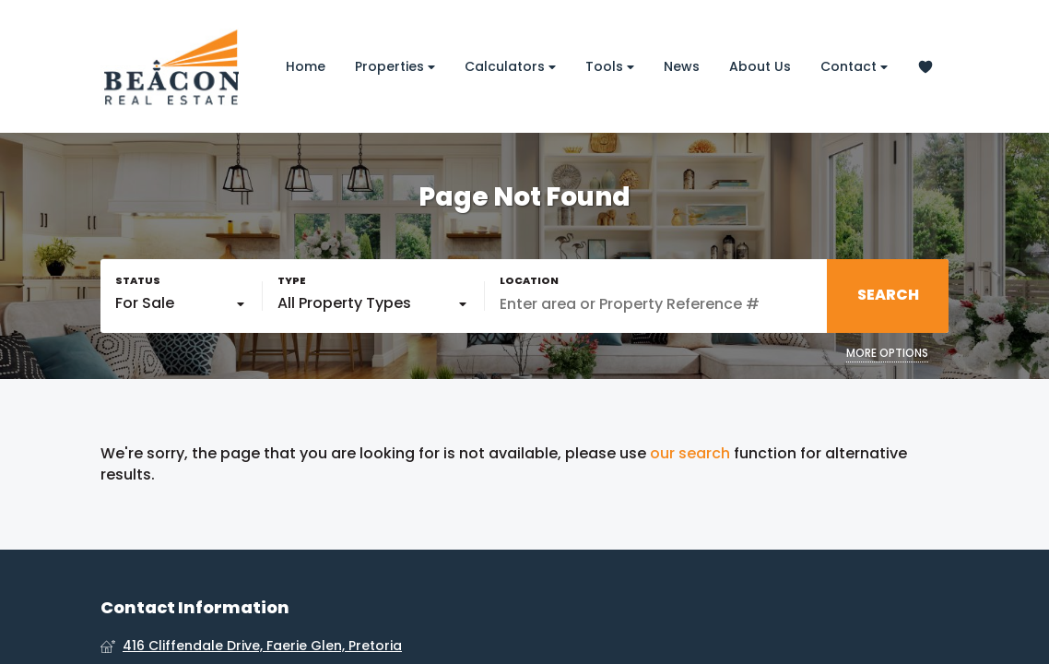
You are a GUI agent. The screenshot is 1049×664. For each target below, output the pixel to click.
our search (690, 454)
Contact (854, 67)
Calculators (510, 67)
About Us (760, 66)
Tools (609, 67)
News (682, 66)
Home (305, 66)
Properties (395, 67)
